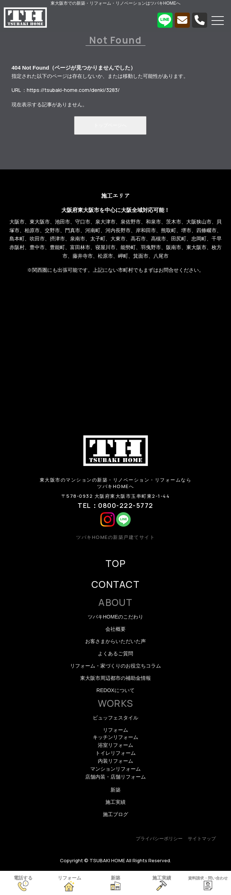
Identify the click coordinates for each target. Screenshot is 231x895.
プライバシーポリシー (159, 838)
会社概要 (115, 629)
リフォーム (115, 730)
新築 (115, 790)
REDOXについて (115, 690)
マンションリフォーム (115, 769)
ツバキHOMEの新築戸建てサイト (115, 537)
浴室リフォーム (115, 745)
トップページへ (110, 125)
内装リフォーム (115, 761)
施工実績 (115, 802)
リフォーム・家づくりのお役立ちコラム (115, 666)
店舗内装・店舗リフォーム (115, 777)
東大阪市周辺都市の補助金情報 (115, 678)
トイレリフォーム (115, 753)
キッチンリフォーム (115, 737)
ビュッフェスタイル (115, 718)
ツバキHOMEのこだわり (115, 617)
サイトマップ (202, 838)
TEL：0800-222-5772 (115, 505)
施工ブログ (115, 814)
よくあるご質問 (115, 653)
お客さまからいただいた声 (115, 641)
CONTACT (115, 584)
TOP (115, 563)
